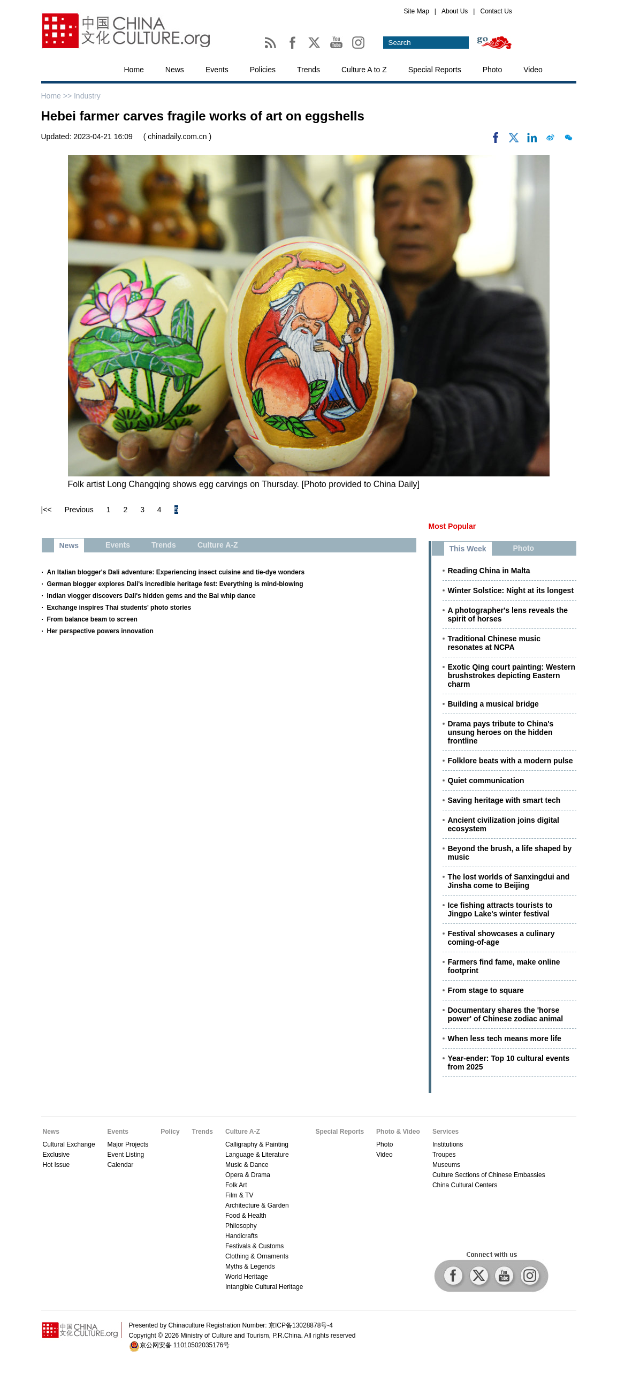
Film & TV (239, 1195)
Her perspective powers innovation (100, 631)
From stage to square (486, 990)
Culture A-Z (242, 1131)
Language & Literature (257, 1154)
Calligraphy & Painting (256, 1144)
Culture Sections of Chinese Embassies (488, 1175)
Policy (170, 1131)
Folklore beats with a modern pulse (510, 760)
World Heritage (246, 1276)
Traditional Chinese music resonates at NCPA (494, 642)
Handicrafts (241, 1236)
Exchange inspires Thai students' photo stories (119, 607)
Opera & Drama (247, 1175)
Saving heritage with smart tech (504, 800)
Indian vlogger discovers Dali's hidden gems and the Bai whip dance (151, 596)
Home (134, 69)
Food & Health (245, 1215)
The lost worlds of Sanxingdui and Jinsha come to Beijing (509, 881)
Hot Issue (56, 1165)
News (174, 69)
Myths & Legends (250, 1266)
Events (216, 69)
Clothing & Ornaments (256, 1256)
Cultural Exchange (69, 1144)
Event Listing (126, 1154)
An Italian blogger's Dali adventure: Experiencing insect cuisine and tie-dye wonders (176, 572)
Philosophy (241, 1226)
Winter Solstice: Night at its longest (511, 590)
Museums (446, 1165)
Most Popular (452, 526)
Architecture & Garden (257, 1205)
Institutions (447, 1144)
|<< (46, 509)
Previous (78, 509)
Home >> (57, 96)
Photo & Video (398, 1131)
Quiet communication (486, 780)
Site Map (416, 11)
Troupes (444, 1154)
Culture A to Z (364, 69)
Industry (87, 96)
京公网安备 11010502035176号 (185, 1345)
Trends (308, 69)
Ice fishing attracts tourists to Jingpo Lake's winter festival (500, 909)
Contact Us (496, 11)
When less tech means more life (504, 1038)
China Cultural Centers (464, 1185)
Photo (492, 69)
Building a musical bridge (493, 704)
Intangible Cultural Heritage (264, 1287)
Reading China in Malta (489, 570)
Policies (263, 69)
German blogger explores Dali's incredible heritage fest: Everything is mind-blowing (175, 584)
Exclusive (56, 1154)
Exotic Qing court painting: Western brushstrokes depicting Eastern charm (512, 675)
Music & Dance (247, 1165)
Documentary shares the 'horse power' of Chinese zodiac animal (505, 1014)
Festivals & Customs (254, 1246)
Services (445, 1131)
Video (533, 69)
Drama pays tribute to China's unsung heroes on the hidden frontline (501, 732)
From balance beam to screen (92, 619)
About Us (454, 11)
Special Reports (434, 69)
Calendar (121, 1165)
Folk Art (236, 1185)
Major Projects (128, 1144)
